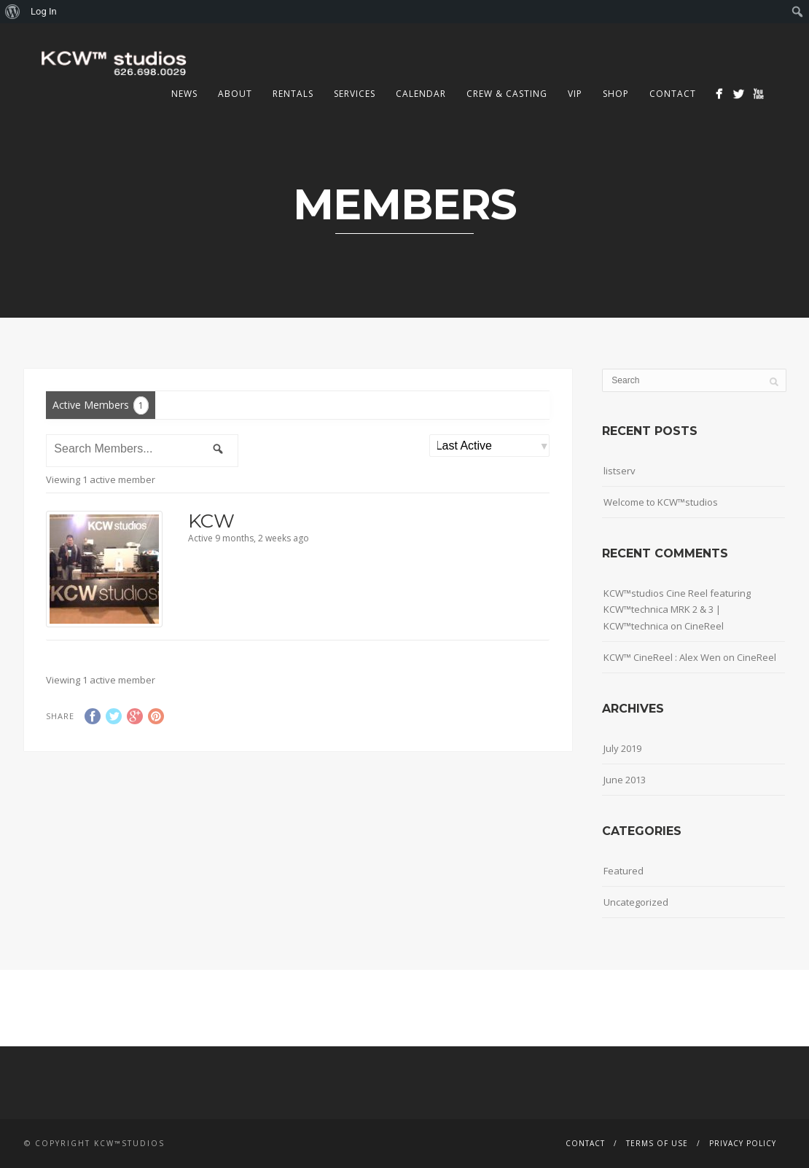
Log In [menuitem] (44, 11)
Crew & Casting (506, 93)
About (235, 93)
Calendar (421, 93)
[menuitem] (13, 11)
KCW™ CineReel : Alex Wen (662, 657)
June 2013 (624, 779)
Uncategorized (635, 902)
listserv (619, 470)
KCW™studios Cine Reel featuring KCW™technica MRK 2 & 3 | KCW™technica (677, 609)
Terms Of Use (657, 1143)
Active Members (100, 405)
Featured (623, 870)
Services (354, 93)
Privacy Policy (742, 1143)
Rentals (293, 93)
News (184, 93)
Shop (616, 93)
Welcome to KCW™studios (660, 502)
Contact (672, 93)
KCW (211, 521)
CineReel (704, 625)
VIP (575, 93)
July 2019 (622, 748)
